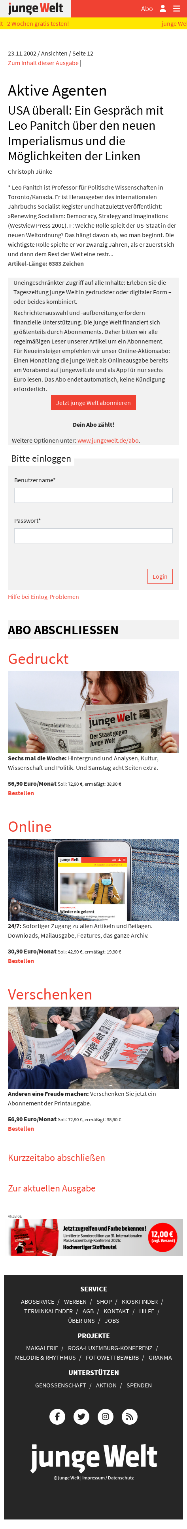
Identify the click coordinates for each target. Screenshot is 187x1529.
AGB (88, 1311)
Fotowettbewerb (112, 1357)
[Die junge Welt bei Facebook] (57, 1416)
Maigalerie (42, 1348)
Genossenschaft (60, 1385)
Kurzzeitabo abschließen (56, 1157)
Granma (160, 1357)
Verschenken (50, 994)
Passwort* (27, 520)
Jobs (112, 1320)
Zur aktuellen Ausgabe (52, 1188)
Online (30, 826)
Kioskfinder (140, 1301)
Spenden (139, 1385)
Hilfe (146, 1311)
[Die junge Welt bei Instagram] (105, 1416)
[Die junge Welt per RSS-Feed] (130, 1416)
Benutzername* (35, 480)
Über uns (81, 1320)
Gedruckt (38, 658)
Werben (75, 1301)
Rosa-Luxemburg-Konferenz (110, 1348)
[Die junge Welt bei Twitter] (81, 1416)
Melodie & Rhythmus (45, 1357)
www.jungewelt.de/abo (108, 440)
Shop (104, 1301)
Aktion (106, 1385)
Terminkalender (48, 1311)
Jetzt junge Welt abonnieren (93, 403)
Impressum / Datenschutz (108, 1478)
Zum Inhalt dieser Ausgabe (43, 63)
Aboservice (37, 1301)
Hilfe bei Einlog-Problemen (43, 596)
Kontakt (116, 1311)
